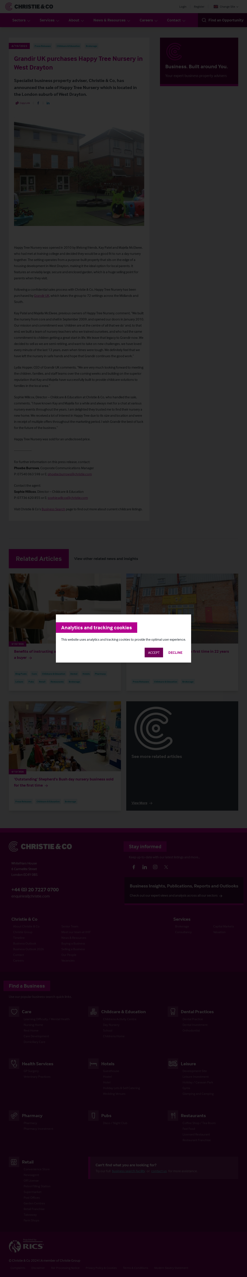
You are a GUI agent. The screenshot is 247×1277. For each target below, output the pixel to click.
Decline (175, 652)
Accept (154, 652)
